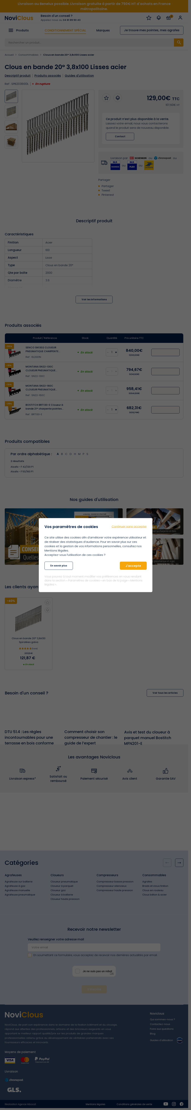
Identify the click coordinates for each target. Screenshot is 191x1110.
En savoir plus (58, 565)
